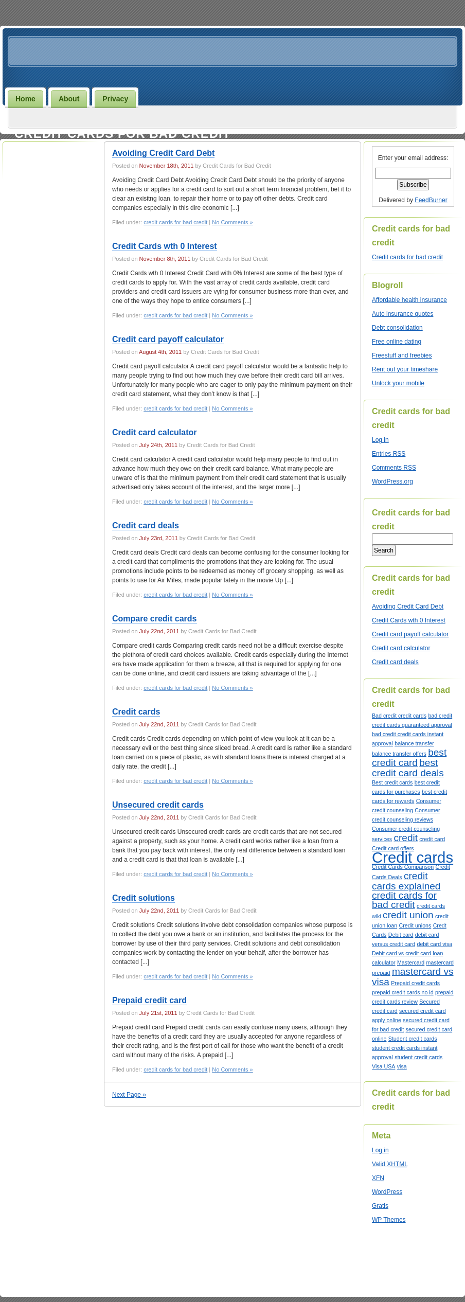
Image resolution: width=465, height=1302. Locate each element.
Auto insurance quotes (402, 313)
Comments (394, 467)
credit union (408, 914)
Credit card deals (145, 525)
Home (25, 99)
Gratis (380, 1205)
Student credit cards (412, 1039)
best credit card (409, 757)
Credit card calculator (154, 432)
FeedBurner (431, 200)
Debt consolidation (397, 327)
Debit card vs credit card (401, 953)
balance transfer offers (399, 754)
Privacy (115, 99)
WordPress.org (392, 481)
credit (406, 837)
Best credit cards (392, 782)
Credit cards (136, 711)
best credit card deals (408, 767)
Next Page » (129, 1094)
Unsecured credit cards (158, 804)
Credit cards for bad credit (122, 133)
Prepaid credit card (149, 1000)
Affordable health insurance (409, 300)
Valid (390, 1164)
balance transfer (414, 743)
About (69, 99)
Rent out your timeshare (405, 369)
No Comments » (232, 222)
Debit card (401, 935)
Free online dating (396, 341)
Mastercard (410, 962)
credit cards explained (406, 880)
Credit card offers (393, 848)
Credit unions (415, 925)
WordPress (387, 1192)
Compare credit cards (154, 618)
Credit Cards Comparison (403, 867)
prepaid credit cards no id (403, 992)
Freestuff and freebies (402, 355)
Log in (380, 439)
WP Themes (389, 1219)
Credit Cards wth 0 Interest (164, 246)
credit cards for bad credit (175, 222)
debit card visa (434, 944)
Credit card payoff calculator (168, 339)
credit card (432, 839)
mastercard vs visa (413, 976)
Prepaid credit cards (415, 983)
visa (402, 1066)
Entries (388, 453)
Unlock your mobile (398, 383)
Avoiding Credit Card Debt (163, 153)
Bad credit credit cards (399, 715)
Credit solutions (143, 898)
